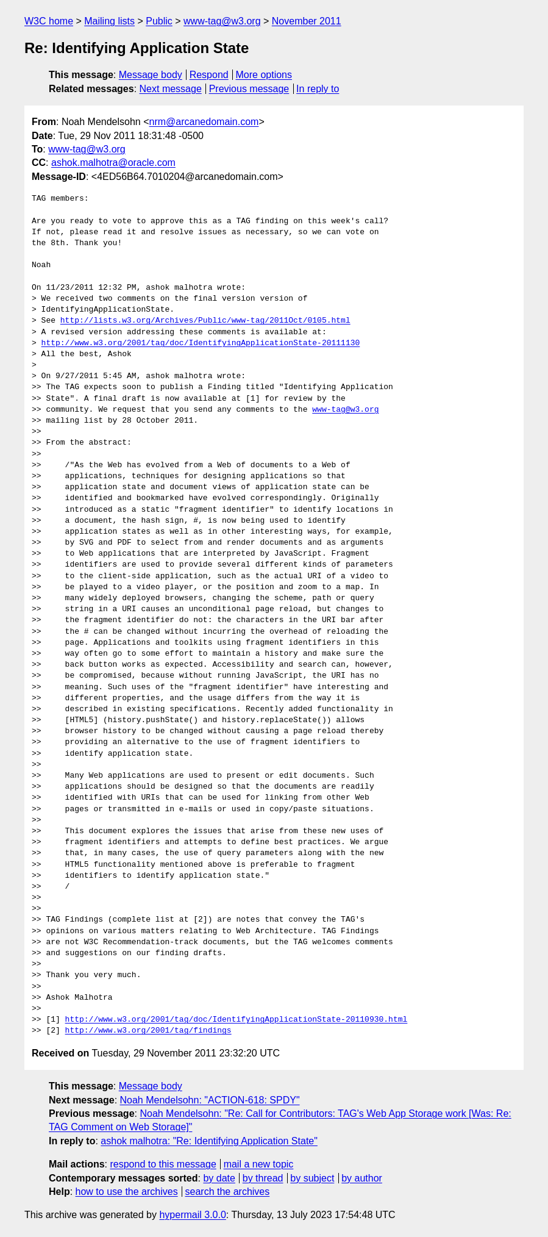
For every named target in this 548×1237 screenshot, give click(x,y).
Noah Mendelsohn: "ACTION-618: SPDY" (210, 1100)
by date (219, 1178)
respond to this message (163, 1164)
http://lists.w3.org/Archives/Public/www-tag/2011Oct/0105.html (205, 320)
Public (159, 21)
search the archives (227, 1191)
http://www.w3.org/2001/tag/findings (148, 1030)
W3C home (48, 21)
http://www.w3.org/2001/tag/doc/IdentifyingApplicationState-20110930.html (236, 1019)
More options (264, 75)
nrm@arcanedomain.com (204, 122)
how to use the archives (127, 1191)
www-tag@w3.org (222, 21)
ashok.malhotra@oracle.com (113, 162)
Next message (171, 89)
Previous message (249, 89)
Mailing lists (109, 21)
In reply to (317, 89)
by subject (312, 1178)
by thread (263, 1178)
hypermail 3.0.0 (192, 1215)
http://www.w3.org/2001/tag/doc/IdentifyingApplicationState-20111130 (200, 343)
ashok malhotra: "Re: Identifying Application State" (209, 1141)
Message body (150, 75)
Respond (209, 75)
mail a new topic (259, 1164)
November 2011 (306, 21)
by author (361, 1178)
